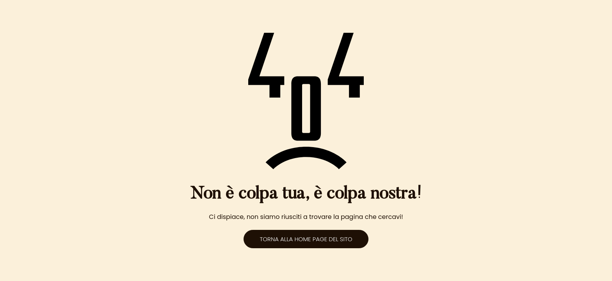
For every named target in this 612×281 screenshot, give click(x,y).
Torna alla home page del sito (306, 239)
